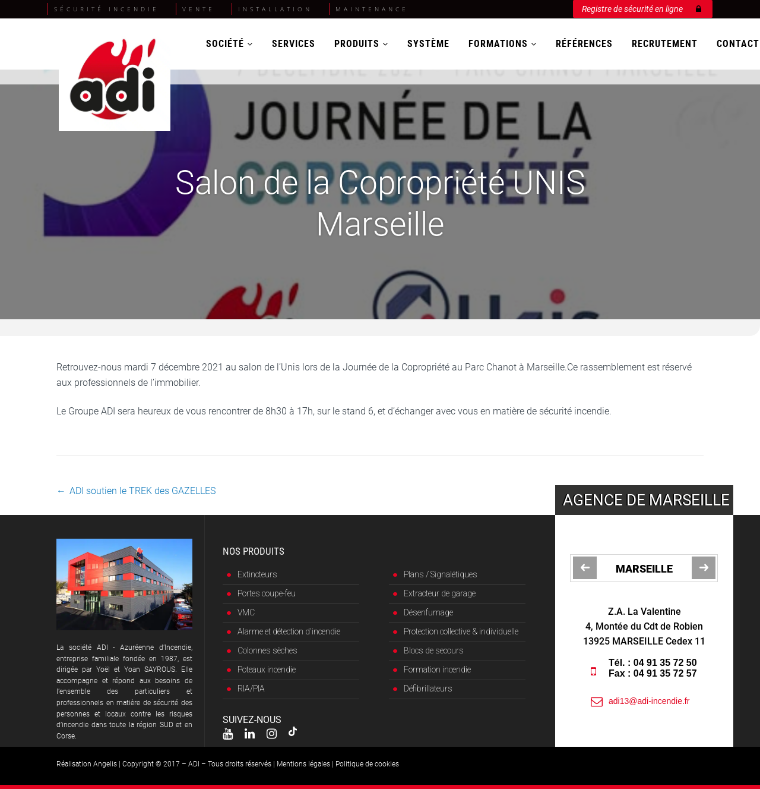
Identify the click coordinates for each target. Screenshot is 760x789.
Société (229, 43)
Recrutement (665, 43)
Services (293, 43)
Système (428, 43)
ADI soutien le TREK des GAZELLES (142, 490)
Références (584, 43)
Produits (361, 43)
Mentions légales (303, 764)
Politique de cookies (367, 764)
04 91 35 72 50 (668, 663)
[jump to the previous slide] (585, 568)
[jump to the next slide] (703, 568)
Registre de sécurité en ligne (641, 7)
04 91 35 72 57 (668, 673)
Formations (502, 43)
